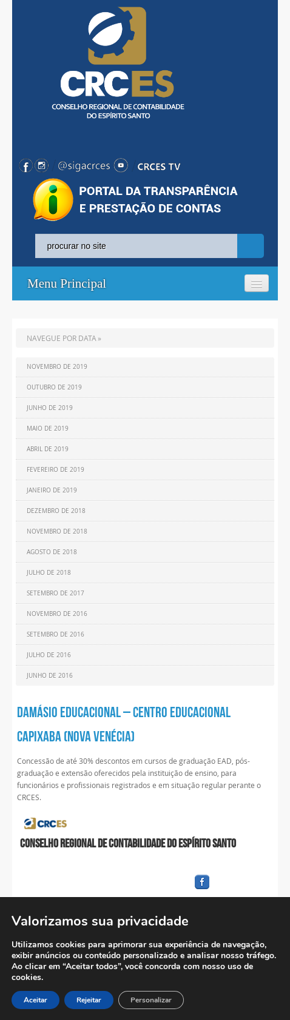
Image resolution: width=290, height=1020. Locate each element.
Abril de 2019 (48, 449)
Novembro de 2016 (57, 614)
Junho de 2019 (50, 408)
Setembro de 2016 (55, 634)
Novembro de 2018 (57, 531)
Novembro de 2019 (57, 367)
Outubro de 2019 (54, 387)
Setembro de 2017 (55, 593)
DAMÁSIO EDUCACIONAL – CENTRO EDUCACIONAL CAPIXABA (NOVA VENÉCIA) (124, 724)
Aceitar (35, 1000)
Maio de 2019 (48, 428)
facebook (231, 889)
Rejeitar (88, 1000)
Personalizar (151, 1000)
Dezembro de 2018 (56, 511)
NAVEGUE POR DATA (61, 338)
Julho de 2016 (49, 655)
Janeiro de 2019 (52, 490)
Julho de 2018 (49, 573)
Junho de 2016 (50, 676)
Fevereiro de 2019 (55, 470)
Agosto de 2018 (52, 552)
